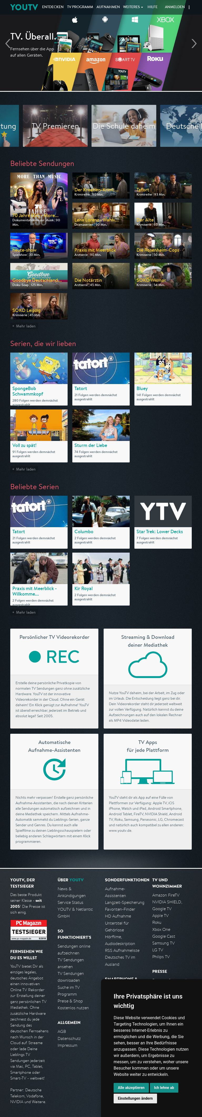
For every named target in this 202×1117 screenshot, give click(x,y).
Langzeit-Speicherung (124, 902)
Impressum (67, 1045)
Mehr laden (26, 325)
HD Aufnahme (118, 916)
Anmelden (175, 7)
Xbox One (161, 929)
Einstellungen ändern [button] (135, 1098)
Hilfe (153, 7)
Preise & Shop (70, 1001)
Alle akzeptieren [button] (131, 1088)
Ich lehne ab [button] (164, 1088)
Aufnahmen (108, 7)
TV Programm (80, 7)
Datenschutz (69, 1038)
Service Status (70, 902)
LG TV (157, 950)
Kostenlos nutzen (73, 1008)
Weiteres (131, 7)
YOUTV (24, 7)
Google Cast (163, 936)
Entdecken (53, 7)
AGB (62, 1031)
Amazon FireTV (165, 895)
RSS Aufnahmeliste (122, 950)
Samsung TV (163, 943)
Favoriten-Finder (120, 909)
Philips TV (161, 956)
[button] (189, 7)
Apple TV (160, 915)
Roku (156, 922)
